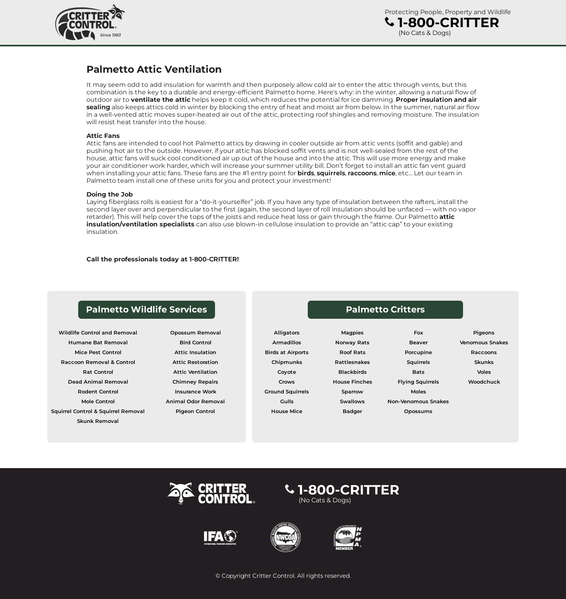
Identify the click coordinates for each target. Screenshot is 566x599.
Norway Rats (352, 342)
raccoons (362, 173)
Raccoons (484, 352)
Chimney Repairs (195, 382)
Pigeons (483, 333)
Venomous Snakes (484, 342)
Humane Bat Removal (98, 342)
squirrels (331, 173)
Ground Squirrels (287, 392)
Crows (287, 382)
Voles (484, 372)
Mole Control (98, 401)
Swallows (352, 401)
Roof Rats (353, 352)
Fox (418, 333)
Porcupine (418, 352)
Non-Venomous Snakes (418, 401)
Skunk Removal (98, 421)
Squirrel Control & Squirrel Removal (98, 411)
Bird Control (195, 342)
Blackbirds (352, 372)
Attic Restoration (195, 362)
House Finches (352, 382)
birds (306, 173)
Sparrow (352, 392)
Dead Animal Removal (98, 382)
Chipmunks (287, 362)
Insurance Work (195, 392)
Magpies (352, 333)
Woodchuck (484, 382)
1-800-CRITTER (213, 259)
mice (387, 173)
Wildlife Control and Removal (98, 333)
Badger (352, 411)
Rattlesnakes (352, 362)
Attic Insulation (195, 352)
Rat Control (98, 372)
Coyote (286, 372)
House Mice (286, 411)
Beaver (418, 342)
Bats (418, 372)
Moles (418, 392)
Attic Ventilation (195, 372)
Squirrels (418, 362)
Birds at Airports (287, 352)
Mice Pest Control (98, 352)
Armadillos (286, 342)
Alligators (287, 333)
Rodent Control (98, 392)
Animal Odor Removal (195, 401)
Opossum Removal (195, 333)
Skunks (484, 362)
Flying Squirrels (418, 382)
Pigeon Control (195, 411)
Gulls (287, 401)
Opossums (418, 411)
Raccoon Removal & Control (98, 362)
